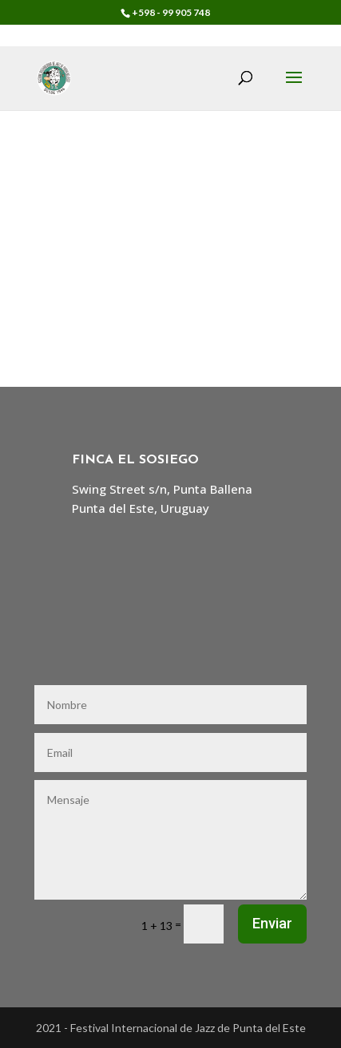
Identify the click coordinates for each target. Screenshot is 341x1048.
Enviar (272, 923)
